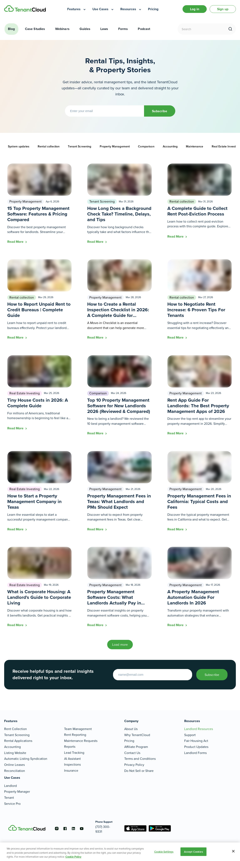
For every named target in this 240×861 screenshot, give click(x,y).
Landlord (10, 785)
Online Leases (14, 764)
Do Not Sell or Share (139, 770)
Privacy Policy (134, 764)
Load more (120, 644)
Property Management (115, 146)
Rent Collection (15, 728)
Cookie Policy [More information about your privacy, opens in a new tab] (73, 857)
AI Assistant (72, 758)
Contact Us (132, 752)
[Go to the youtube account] (82, 828)
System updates (18, 146)
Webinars (62, 28)
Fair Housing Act (196, 740)
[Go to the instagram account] (57, 828)
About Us (131, 728)
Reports (69, 746)
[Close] (233, 851)
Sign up (222, 9)
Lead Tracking (74, 752)
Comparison (146, 146)
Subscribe (159, 111)
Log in (194, 9)
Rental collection (49, 146)
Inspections (72, 764)
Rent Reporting (75, 734)
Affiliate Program (136, 746)
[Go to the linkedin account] (73, 828)
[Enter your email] (104, 111)
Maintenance (194, 146)
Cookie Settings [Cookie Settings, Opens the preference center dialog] (163, 852)
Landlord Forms (195, 752)
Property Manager (17, 791)
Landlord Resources (198, 728)
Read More (15, 241)
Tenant (9, 797)
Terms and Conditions (140, 758)
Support (190, 735)
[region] (120, 851)
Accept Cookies (193, 852)
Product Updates (196, 746)
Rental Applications (18, 740)
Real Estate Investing (24, 393)
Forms (123, 28)
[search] (230, 29)
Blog (11, 28)
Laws (104, 28)
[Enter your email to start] (152, 674)
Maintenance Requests (80, 740)
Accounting (170, 146)
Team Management (78, 728)
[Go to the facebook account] (65, 828)
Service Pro (12, 803)
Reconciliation (14, 770)
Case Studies (35, 28)
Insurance (71, 770)
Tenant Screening (79, 146)
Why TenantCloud (137, 735)
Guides (85, 28)
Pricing (129, 740)
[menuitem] (76, 9)
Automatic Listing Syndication (25, 758)
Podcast (144, 28)
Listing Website (15, 752)
